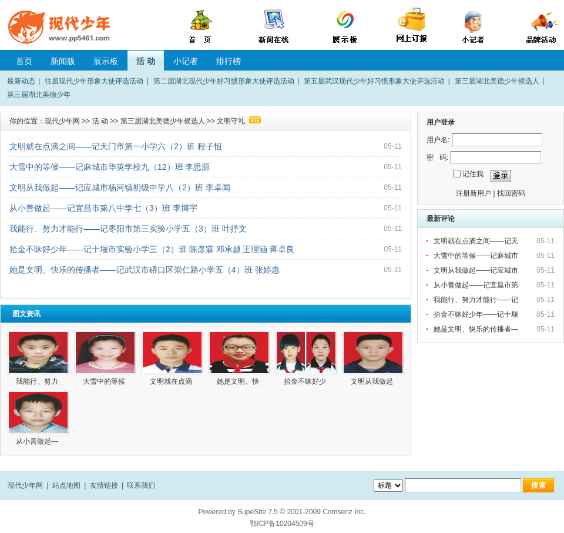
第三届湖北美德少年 (38, 94)
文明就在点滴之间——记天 (477, 241)
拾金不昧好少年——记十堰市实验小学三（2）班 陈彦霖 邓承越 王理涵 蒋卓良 (151, 249)
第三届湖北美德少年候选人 (497, 81)
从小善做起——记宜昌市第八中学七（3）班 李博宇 (103, 208)
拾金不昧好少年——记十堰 (477, 314)
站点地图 (66, 485)
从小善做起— (38, 441)
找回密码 (511, 193)
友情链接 (104, 485)
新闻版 (63, 61)
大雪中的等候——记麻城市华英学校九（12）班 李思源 (109, 167)
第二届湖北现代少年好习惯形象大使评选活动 (223, 81)
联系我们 (141, 485)
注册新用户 (473, 193)
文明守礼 (231, 121)
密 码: (437, 157)
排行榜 (228, 61)
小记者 (185, 61)
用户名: (438, 140)
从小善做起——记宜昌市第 (477, 285)
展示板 (105, 61)
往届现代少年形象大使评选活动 (94, 81)
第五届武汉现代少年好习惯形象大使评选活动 (374, 81)
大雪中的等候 (105, 381)
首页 (24, 61)
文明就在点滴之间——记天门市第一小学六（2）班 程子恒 (115, 146)
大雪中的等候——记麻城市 (477, 256)
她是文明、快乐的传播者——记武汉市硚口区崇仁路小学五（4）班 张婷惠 (144, 269)
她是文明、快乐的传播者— (477, 329)
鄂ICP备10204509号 (282, 523)
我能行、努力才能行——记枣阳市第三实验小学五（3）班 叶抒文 (128, 228)
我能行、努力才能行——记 (477, 300)
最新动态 (21, 81)
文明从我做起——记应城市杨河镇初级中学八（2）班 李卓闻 (119, 187)
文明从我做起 (373, 381)
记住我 (473, 174)
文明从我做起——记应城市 (477, 270)
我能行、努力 (38, 381)
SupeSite (251, 512)
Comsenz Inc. (344, 512)
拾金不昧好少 (306, 381)
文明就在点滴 (172, 381)
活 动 (145, 61)
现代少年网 (62, 121)
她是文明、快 (239, 381)
